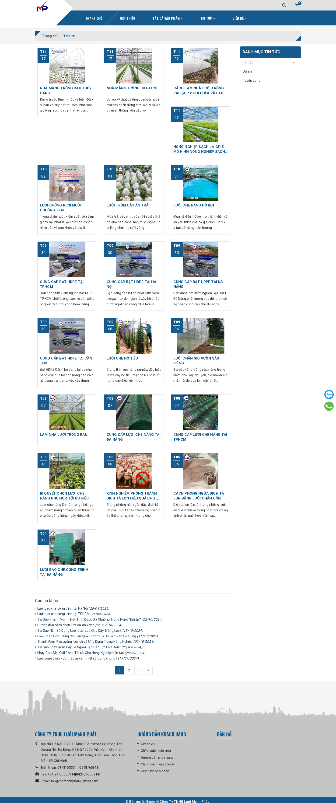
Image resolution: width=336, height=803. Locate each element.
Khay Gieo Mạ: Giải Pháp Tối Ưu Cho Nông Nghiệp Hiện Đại (91, 652)
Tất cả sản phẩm (168, 17)
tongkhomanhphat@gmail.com (74, 782)
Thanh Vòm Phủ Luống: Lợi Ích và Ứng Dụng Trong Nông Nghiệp (95, 641)
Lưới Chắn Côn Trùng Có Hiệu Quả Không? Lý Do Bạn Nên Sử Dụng (97, 636)
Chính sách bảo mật (156, 751)
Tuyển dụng (252, 80)
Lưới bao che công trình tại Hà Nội (73, 608)
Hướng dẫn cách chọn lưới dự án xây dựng (79, 625)
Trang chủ (93, 17)
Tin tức (207, 17)
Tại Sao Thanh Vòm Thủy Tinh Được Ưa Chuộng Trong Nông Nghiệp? (100, 619)
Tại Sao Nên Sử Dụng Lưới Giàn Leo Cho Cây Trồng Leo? (90, 630)
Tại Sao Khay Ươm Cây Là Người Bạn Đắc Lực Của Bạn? (89, 647)
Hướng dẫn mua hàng (157, 758)
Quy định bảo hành (155, 772)
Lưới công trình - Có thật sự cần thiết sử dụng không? (88, 658)
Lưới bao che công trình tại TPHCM (74, 613)
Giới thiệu (127, 17)
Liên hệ (240, 17)
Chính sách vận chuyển (158, 765)
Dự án (247, 71)
